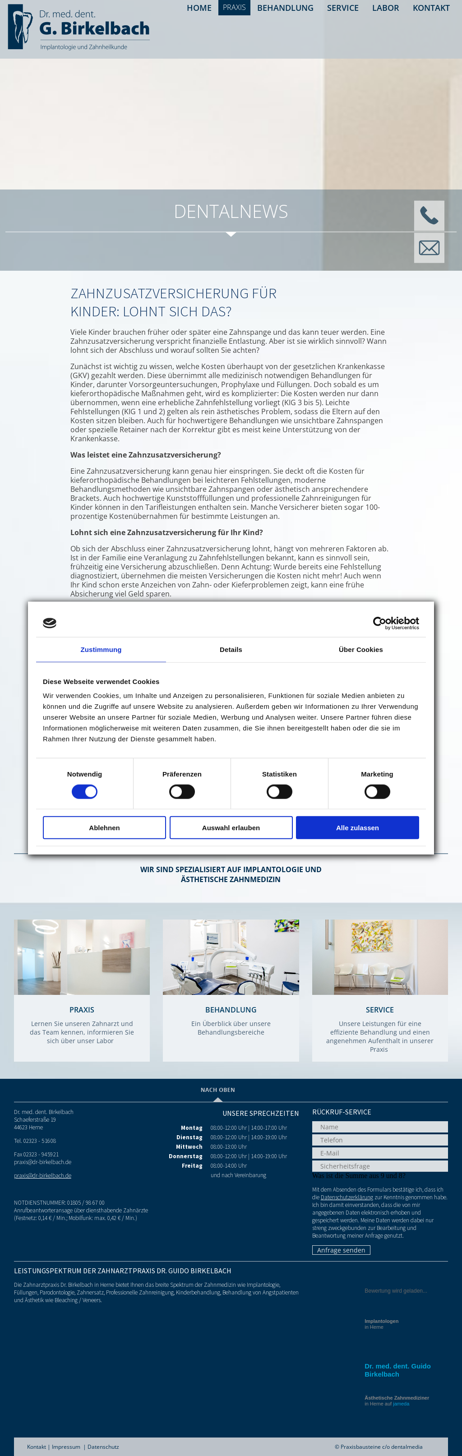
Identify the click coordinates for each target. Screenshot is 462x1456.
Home (199, 7)
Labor (385, 7)
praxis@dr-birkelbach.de (42, 1175)
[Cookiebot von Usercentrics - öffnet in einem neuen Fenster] (379, 623)
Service (343, 7)
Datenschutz (103, 1447)
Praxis (234, 7)
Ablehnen (104, 828)
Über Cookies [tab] (361, 649)
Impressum (66, 1447)
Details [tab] (231, 649)
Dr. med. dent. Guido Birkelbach (398, 1370)
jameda (401, 1403)
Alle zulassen (357, 828)
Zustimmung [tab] (101, 649)
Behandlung (285, 7)
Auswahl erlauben (231, 828)
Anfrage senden (341, 1250)
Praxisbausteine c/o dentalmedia (382, 1447)
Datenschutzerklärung (347, 1197)
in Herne (381, 1324)
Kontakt (431, 7)
